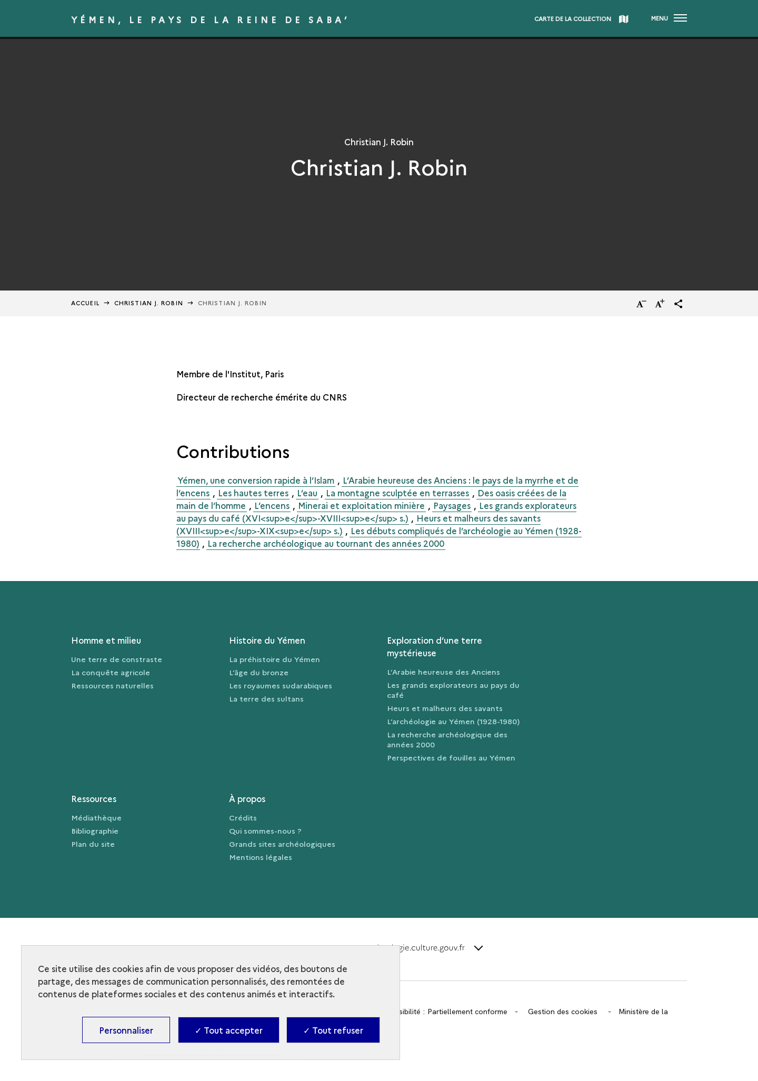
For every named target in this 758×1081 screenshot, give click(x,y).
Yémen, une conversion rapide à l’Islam (255, 480)
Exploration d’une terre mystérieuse (434, 646)
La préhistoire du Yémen (274, 659)
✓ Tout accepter (229, 1030)
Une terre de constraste (116, 659)
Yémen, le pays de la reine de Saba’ (210, 19)
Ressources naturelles (112, 685)
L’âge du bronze (258, 672)
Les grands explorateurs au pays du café (453, 689)
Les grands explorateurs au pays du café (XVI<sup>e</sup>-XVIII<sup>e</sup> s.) (376, 511)
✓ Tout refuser (333, 1030)
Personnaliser (126, 1030)
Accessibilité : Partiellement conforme (443, 1011)
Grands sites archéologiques (282, 843)
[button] (678, 303)
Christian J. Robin (148, 303)
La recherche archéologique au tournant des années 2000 (325, 543)
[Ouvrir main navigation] (669, 18)
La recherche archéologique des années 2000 (447, 739)
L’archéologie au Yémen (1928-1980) (453, 721)
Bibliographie (94, 830)
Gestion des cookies (562, 1011)
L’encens (272, 505)
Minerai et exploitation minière (361, 505)
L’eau (307, 492)
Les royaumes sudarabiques (280, 685)
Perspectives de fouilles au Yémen (451, 757)
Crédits (243, 817)
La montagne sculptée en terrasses (397, 492)
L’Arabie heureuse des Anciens (443, 671)
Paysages (452, 505)
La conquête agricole (110, 672)
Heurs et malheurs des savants (445, 708)
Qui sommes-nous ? (265, 830)
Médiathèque (96, 817)
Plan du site (93, 843)
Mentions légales (260, 857)
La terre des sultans (266, 698)
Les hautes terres (253, 492)
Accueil (85, 303)
